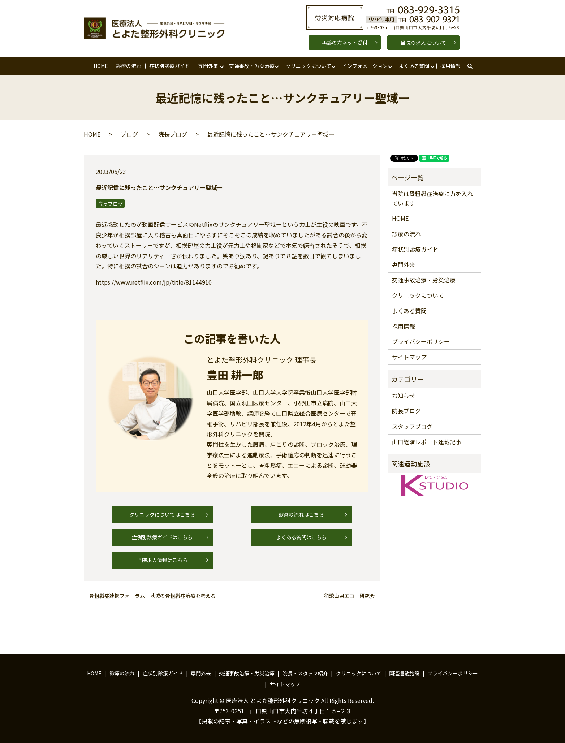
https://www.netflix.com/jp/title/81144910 (154, 282)
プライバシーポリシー (421, 341)
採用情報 (450, 65)
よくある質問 (414, 65)
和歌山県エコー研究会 (349, 595)
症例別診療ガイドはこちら (162, 537)
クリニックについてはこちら (162, 514)
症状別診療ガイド (169, 65)
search (473, 66)
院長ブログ (172, 134)
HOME (101, 65)
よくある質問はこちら (301, 537)
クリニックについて (308, 65)
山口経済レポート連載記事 (426, 441)
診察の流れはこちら (301, 514)
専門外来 (208, 65)
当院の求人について (423, 42)
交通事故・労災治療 (252, 65)
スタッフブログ (412, 426)
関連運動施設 (404, 673)
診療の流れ (128, 65)
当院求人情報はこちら (162, 559)
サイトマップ (409, 357)
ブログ (129, 134)
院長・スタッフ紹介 (305, 673)
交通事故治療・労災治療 (424, 280)
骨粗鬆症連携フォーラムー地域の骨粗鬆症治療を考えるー (155, 595)
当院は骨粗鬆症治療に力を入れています (432, 198)
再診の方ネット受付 (344, 42)
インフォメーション (365, 65)
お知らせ (403, 395)
